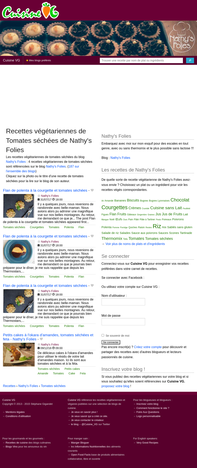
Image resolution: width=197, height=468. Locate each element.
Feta (83, 373)
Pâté (136, 219)
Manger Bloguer (80, 442)
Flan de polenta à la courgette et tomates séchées (45, 190)
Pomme (115, 227)
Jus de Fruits (172, 214)
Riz (157, 226)
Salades (125, 232)
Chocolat (179, 199)
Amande (43, 373)
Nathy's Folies (16, 161)
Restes (149, 227)
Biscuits (133, 200)
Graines (151, 215)
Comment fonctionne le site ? (152, 408)
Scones (174, 232)
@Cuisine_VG (90, 424)
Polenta (69, 227)
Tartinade (186, 232)
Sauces (163, 232)
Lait (185, 214)
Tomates (54, 227)
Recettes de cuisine (17, 442)
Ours (125, 219)
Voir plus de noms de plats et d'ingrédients (135, 244)
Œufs (118, 219)
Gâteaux (131, 214)
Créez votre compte (148, 347)
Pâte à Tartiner (147, 219)
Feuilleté (186, 208)
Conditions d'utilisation (18, 416)
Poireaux (166, 219)
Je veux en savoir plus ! (84, 412)
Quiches (132, 227)
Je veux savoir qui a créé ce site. (89, 416)
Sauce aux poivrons (144, 232)
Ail (103, 201)
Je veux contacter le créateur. (87, 420)
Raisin (141, 227)
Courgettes (37, 227)
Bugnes (144, 200)
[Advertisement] (98, 95)
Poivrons (178, 219)
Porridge (124, 227)
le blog (75, 424)
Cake (72, 373)
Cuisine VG (11, 60)
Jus (158, 214)
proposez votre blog (115, 386)
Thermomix (112, 238)
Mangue (105, 219)
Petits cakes (72, 368)
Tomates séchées (14, 227)
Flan (81, 227)
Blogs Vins (11, 446)
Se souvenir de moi (117, 335)
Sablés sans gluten (179, 227)
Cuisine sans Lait (166, 207)
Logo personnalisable (148, 416)
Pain (130, 219)
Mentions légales (15, 412)
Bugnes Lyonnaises (159, 200)
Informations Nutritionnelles (90, 446)
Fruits (121, 214)
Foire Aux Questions (147, 412)
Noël (111, 219)
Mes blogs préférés (38, 60)
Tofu (125, 239)
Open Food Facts (81, 454)
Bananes (120, 200)
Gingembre (142, 215)
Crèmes (134, 208)
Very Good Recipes (147, 442)
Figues (105, 214)
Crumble (145, 208)
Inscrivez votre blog (147, 403)
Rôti (164, 227)
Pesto (158, 219)
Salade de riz (110, 232)
